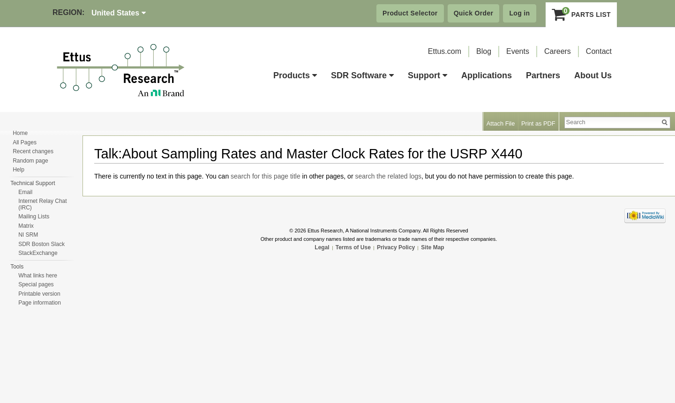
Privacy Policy (396, 247)
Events (517, 51)
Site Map (432, 247)
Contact (599, 51)
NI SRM (28, 234)
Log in (519, 13)
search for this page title (265, 176)
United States (118, 13)
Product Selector (410, 13)
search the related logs (388, 176)
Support (427, 75)
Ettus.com (444, 51)
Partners (543, 75)
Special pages (35, 284)
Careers (557, 51)
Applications (486, 75)
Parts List (581, 14)
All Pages (25, 142)
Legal (322, 247)
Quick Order (474, 13)
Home (20, 133)
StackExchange (37, 253)
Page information (39, 302)
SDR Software (362, 75)
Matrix (26, 226)
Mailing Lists (33, 216)
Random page (30, 160)
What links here (37, 275)
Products (295, 75)
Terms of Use (353, 247)
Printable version (39, 294)
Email (25, 192)
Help (18, 169)
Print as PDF (538, 123)
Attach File (501, 123)
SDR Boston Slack (41, 244)
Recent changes (33, 151)
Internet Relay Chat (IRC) (42, 204)
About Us (593, 75)
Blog (483, 51)
